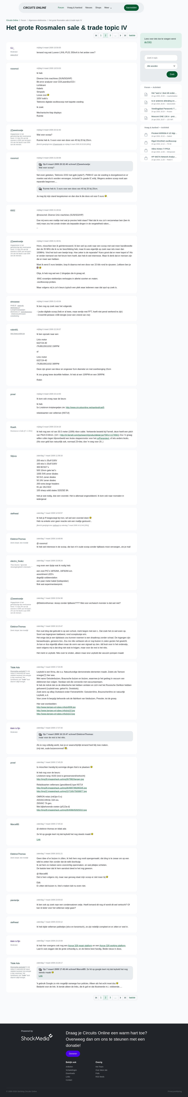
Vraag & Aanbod (87, 9)
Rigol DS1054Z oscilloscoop (164, 142)
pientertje (14, 900)
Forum (74, 9)
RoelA (13, 427)
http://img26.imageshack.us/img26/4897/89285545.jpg (62, 788)
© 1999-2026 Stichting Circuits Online (21, 1091)
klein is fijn (15, 728)
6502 (12, 210)
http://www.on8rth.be (17, 334)
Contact (69, 1080)
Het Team (99, 1067)
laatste (132, 35)
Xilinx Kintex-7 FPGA (161, 150)
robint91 (14, 330)
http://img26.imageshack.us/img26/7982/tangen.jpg (60, 779)
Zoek (172, 74)
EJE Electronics (26, 312)
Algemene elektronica (37, 20)
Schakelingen (71, 1070)
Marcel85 (14, 824)
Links (68, 1077)
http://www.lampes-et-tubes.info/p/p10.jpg (56, 710)
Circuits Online (12, 20)
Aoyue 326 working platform (112, 946)
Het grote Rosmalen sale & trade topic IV (65, 20)
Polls (97, 1073)
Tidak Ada (15, 667)
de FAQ (147, 42)
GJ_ (12, 48)
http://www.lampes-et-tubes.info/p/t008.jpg (56, 707)
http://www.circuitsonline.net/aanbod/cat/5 (85, 407)
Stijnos (13, 456)
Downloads (70, 1073)
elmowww (14, 302)
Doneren (73, 1054)
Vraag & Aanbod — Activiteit (156, 128)
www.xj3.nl (14, 55)
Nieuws (101, 9)
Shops (111, 9)
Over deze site (101, 1070)
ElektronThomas (18, 539)
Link (38, 839)
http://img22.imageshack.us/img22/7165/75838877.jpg (62, 791)
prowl (12, 394)
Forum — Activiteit (152, 87)
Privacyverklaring (175, 1091)
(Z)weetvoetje (16, 130)
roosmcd (14, 69)
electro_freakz (17, 561)
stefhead (14, 513)
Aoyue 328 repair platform (80, 946)
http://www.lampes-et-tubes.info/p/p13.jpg (56, 714)
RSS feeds (100, 1077)
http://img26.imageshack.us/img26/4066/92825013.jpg (62, 810)
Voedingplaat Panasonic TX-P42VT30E (169, 109)
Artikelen (69, 1067)
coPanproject (103, 438)
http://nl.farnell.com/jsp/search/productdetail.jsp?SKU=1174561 (89, 435)
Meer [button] (119, 9)
